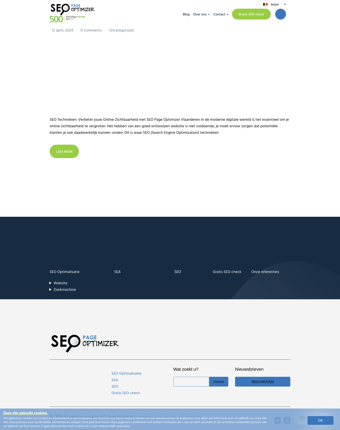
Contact (219, 14)
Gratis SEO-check (251, 14)
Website (60, 283)
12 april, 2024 (63, 30)
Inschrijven (263, 381)
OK (320, 420)
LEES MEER (64, 151)
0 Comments (92, 30)
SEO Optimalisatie (65, 271)
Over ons (200, 14)
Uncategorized (121, 30)
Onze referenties (265, 271)
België (275, 4)
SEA (117, 271)
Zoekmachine (65, 289)
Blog (186, 14)
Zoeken (218, 381)
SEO (177, 271)
